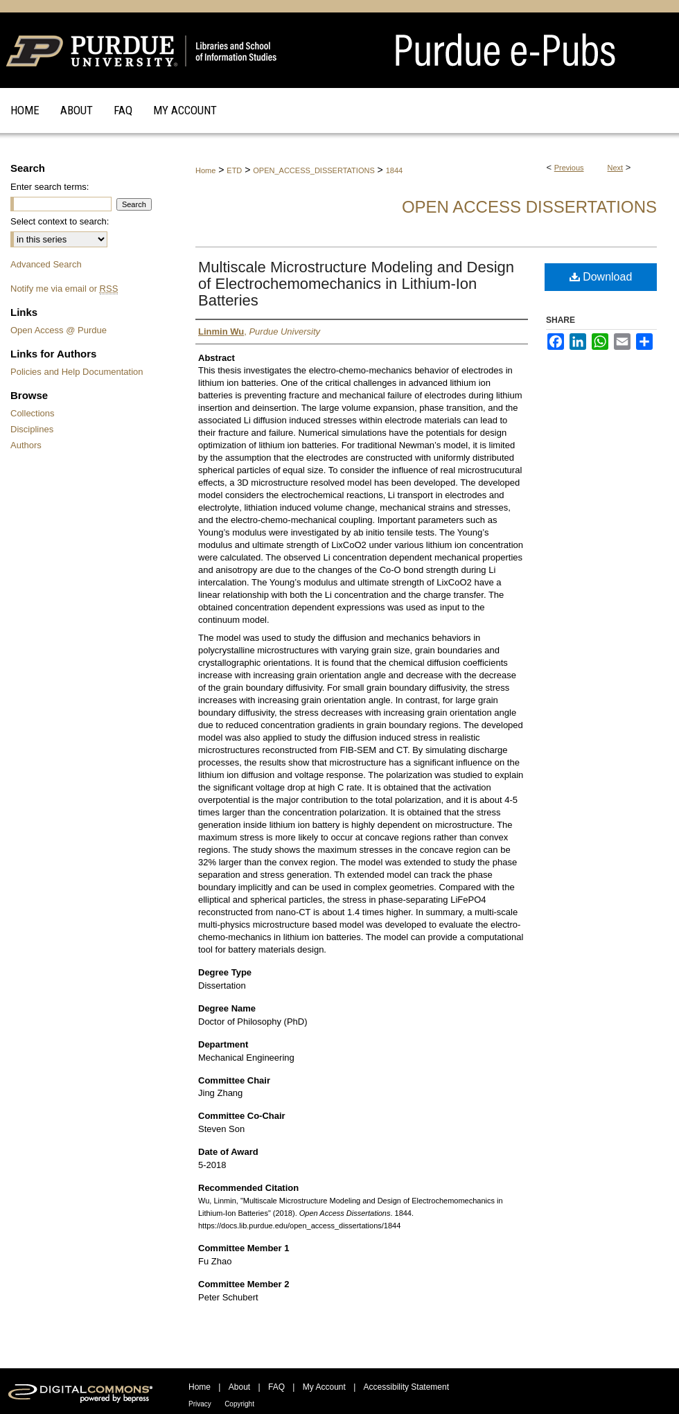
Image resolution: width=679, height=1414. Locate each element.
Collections (32, 413)
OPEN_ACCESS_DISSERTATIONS (313, 170)
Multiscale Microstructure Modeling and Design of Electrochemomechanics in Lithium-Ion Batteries (356, 283)
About (239, 1387)
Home (205, 170)
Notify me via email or (64, 288)
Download (601, 277)
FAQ (276, 1387)
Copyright (239, 1404)
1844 (394, 170)
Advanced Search (46, 264)
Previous (569, 168)
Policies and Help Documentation (76, 371)
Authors (26, 445)
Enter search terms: (49, 187)
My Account (324, 1387)
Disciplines (31, 429)
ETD (234, 170)
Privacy (199, 1404)
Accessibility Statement (406, 1387)
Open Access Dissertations (529, 206)
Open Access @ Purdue (58, 330)
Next (616, 168)
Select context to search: (59, 221)
